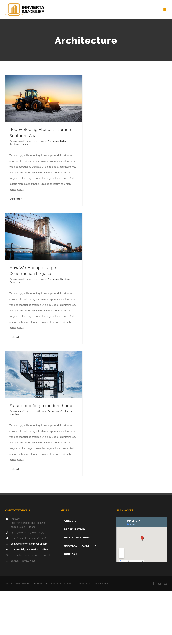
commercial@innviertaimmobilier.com (31, 549)
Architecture (53, 141)
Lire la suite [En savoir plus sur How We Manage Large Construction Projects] (14, 337)
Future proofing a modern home (41, 405)
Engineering (14, 282)
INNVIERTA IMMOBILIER (37, 584)
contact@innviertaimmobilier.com (29, 543)
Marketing (14, 414)
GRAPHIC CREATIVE (100, 584)
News (25, 144)
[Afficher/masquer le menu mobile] (165, 9)
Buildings (64, 141)
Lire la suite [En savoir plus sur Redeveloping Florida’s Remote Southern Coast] (14, 199)
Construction (15, 144)
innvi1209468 (19, 141)
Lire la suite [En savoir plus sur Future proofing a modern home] (14, 469)
